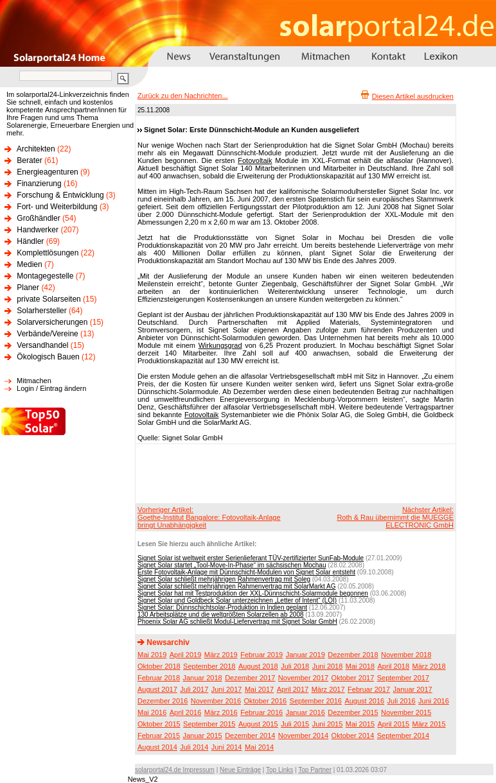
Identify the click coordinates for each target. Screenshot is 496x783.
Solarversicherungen (52, 322)
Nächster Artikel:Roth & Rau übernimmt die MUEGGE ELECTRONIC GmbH (395, 517)
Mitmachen (34, 380)
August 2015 (258, 724)
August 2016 (364, 701)
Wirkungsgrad (220, 345)
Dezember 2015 (353, 712)
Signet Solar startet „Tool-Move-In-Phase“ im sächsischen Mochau (231, 565)
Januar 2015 (202, 735)
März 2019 (221, 654)
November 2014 (303, 735)
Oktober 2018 (159, 666)
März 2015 (429, 724)
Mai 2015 (360, 724)
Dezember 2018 (353, 654)
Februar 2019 (261, 654)
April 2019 (186, 654)
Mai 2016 (151, 712)
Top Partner (315, 769)
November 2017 (303, 678)
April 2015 (394, 724)
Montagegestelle (45, 275)
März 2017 (328, 689)
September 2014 (403, 735)
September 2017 (403, 678)
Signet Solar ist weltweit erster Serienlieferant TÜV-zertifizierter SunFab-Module (250, 558)
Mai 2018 (360, 666)
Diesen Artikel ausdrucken (413, 96)
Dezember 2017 (250, 678)
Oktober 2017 (353, 678)
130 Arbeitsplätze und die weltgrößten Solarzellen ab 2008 (220, 614)
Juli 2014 (194, 747)
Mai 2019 (151, 654)
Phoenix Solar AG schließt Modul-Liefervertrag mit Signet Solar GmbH (237, 621)
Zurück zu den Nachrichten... (182, 95)
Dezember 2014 (250, 735)
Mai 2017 (259, 689)
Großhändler (38, 218)
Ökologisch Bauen (48, 356)
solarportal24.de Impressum (175, 769)
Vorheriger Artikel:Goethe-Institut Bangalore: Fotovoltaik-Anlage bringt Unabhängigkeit (209, 517)
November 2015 (406, 712)
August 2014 (157, 747)
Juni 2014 (226, 747)
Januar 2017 (412, 689)
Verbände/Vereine (47, 333)
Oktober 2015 (159, 724)
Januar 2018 (202, 678)
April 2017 (293, 689)
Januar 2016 (305, 712)
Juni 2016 (433, 701)
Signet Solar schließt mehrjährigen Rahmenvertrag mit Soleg (223, 579)
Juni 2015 (327, 724)
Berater (29, 160)
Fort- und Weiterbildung (57, 206)
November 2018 (406, 654)
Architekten (36, 148)
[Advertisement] (293, 473)
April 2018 (394, 666)
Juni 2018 (327, 666)
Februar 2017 (369, 689)
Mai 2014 (259, 747)
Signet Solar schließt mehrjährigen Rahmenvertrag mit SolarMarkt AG (236, 586)
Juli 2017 (194, 689)
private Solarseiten (48, 299)
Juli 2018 (295, 666)
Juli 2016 (401, 701)
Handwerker (37, 229)
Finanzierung (39, 183)
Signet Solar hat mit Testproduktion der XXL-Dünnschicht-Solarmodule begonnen (252, 593)
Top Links (279, 769)
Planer (28, 287)
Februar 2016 (261, 712)
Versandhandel (42, 345)
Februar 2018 (158, 678)
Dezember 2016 (162, 701)
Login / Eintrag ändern (51, 388)
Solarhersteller (41, 310)
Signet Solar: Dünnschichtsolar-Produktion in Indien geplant (222, 607)
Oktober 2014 (353, 735)
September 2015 (209, 724)
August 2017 (157, 689)
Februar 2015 (158, 735)
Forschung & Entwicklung (60, 195)
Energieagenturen (47, 172)
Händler (30, 241)
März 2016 (221, 712)
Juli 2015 (295, 724)
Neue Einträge (240, 769)
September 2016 (316, 701)
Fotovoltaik (255, 160)
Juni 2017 (226, 689)
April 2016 (186, 712)
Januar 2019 (305, 654)
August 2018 (258, 666)
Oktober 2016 (265, 701)
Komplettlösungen (47, 252)
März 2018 (429, 666)
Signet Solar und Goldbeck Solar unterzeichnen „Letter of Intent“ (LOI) (237, 600)
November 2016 (216, 701)
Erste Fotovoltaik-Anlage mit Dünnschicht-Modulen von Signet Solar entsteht (246, 572)
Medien (29, 264)
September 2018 (209, 666)
